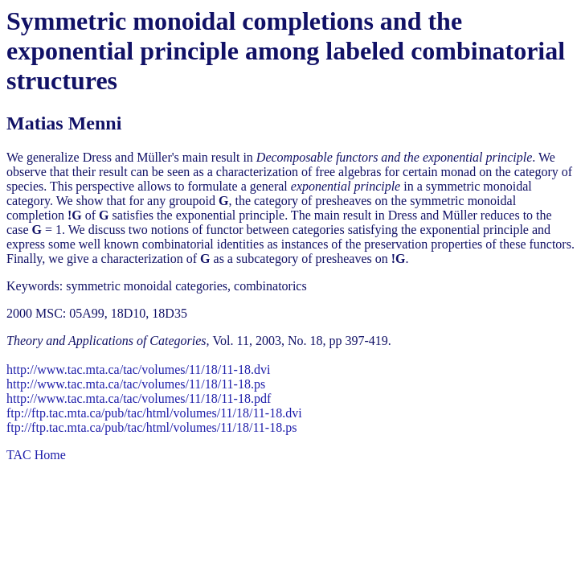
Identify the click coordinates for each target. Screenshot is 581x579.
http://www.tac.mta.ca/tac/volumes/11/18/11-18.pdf (138, 398)
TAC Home (36, 455)
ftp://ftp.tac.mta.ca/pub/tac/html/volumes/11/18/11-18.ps (151, 427)
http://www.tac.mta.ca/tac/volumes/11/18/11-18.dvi (138, 369)
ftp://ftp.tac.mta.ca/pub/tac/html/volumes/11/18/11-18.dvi (154, 413)
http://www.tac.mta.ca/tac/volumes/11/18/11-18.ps (135, 384)
